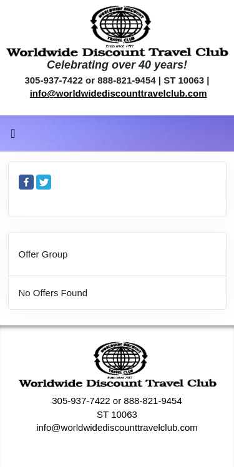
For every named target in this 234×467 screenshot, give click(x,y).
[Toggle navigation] (13, 137)
